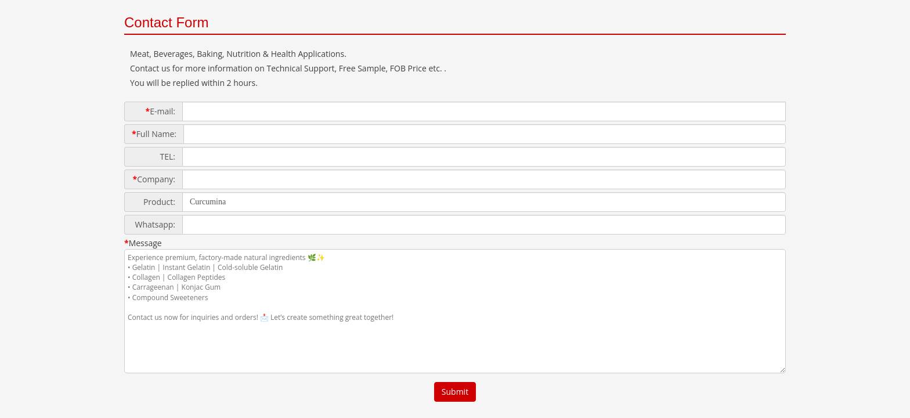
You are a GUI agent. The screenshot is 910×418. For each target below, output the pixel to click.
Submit (455, 391)
